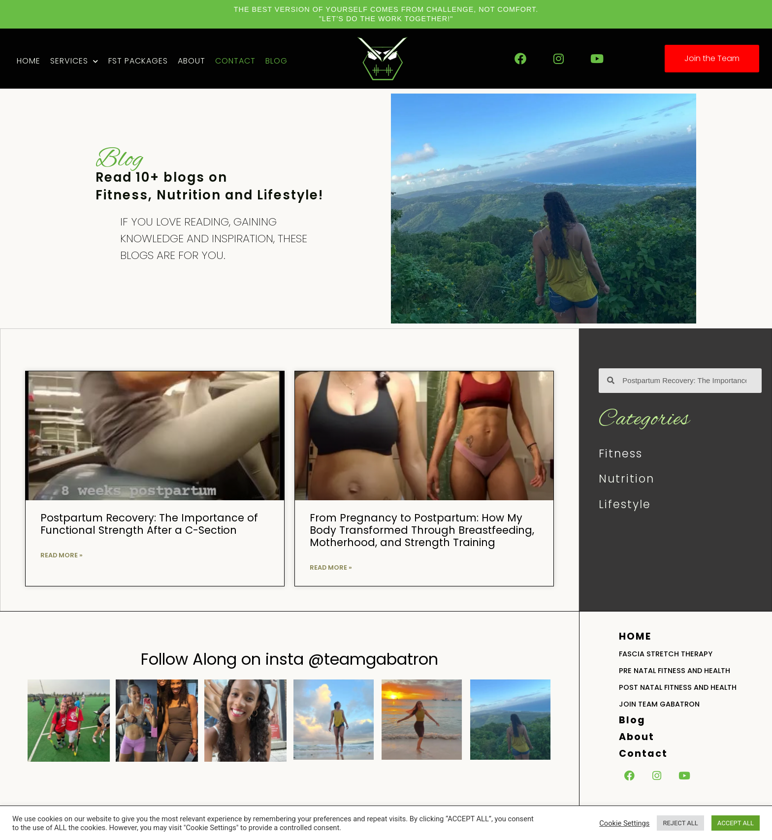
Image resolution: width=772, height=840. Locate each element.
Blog (276, 61)
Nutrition (626, 478)
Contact (235, 61)
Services (74, 61)
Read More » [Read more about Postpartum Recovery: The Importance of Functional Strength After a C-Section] (61, 555)
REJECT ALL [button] (680, 823)
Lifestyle (625, 504)
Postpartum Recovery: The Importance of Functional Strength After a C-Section (149, 524)
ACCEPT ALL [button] (735, 823)
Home (28, 61)
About (191, 61)
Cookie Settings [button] (624, 823)
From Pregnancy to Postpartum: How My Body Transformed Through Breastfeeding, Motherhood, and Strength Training (422, 530)
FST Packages (138, 61)
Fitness (621, 453)
